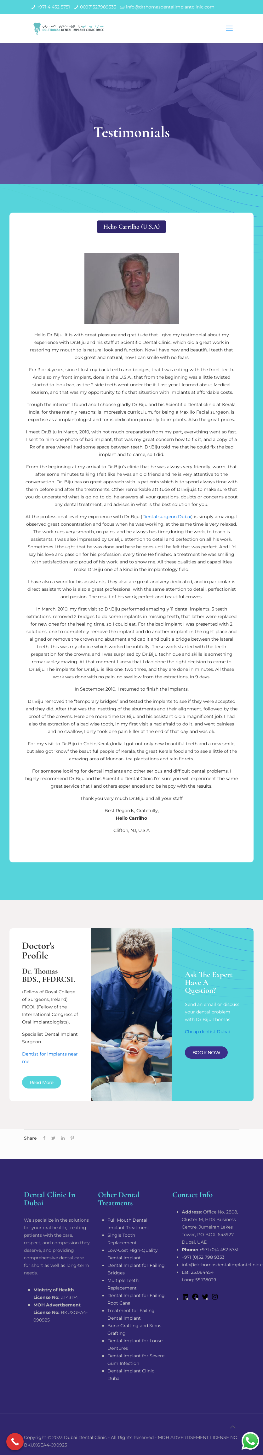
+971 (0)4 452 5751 (210, 1249)
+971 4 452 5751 (53, 7)
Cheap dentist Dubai (207, 1031)
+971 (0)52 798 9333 (203, 1257)
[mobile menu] (229, 28)
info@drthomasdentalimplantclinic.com (170, 7)
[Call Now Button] (15, 1441)
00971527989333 (98, 7)
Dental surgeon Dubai (166, 516)
